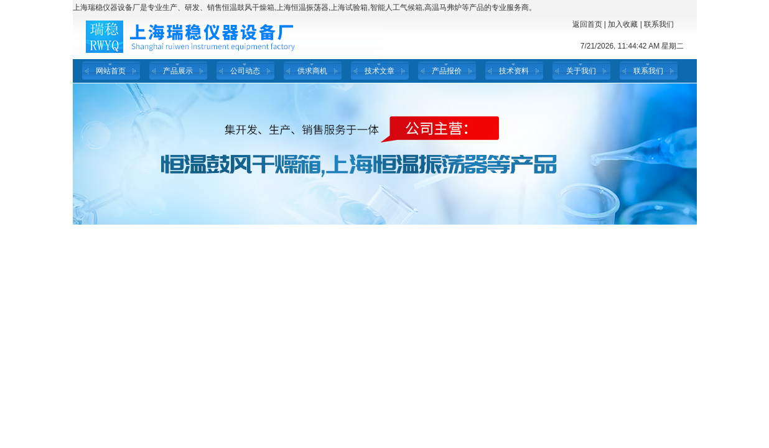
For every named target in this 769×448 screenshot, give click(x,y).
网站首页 (111, 71)
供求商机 (312, 71)
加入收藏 (623, 24)
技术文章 (379, 71)
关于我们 (581, 71)
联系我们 (659, 24)
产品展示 (178, 71)
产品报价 (447, 71)
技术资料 (514, 71)
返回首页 (587, 24)
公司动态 (245, 71)
